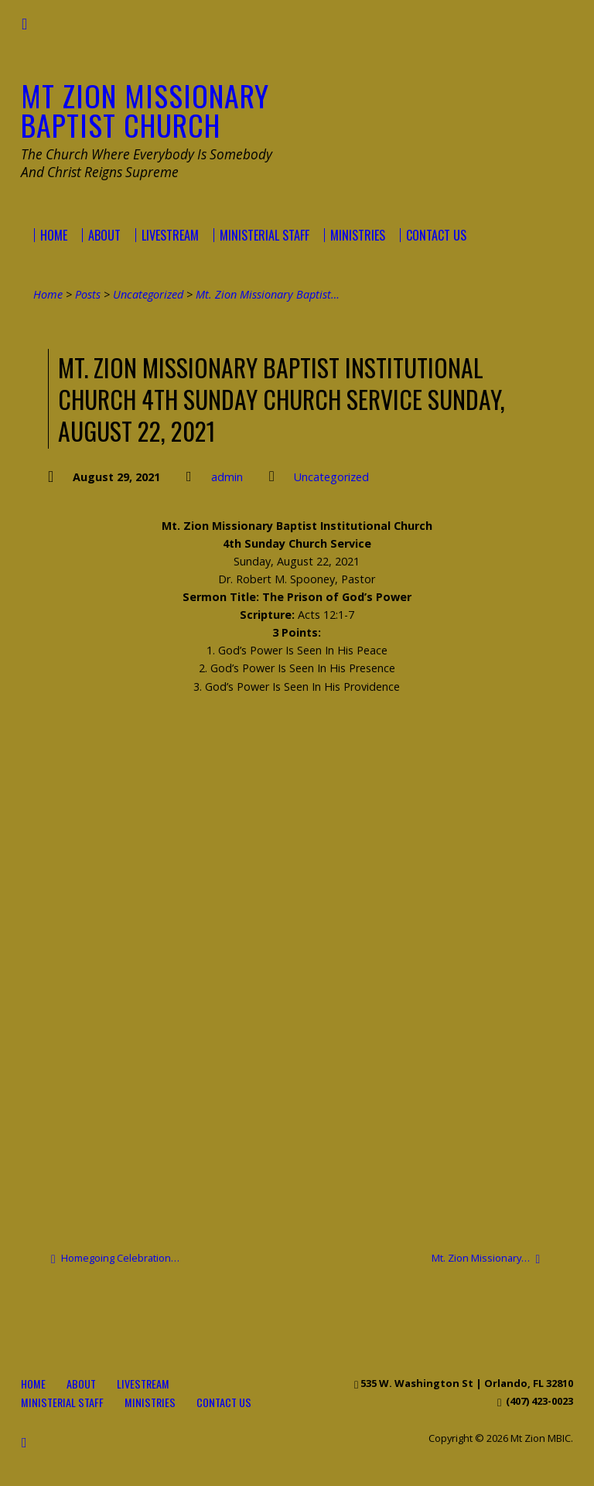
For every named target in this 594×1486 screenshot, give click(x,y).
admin (227, 477)
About (81, 1383)
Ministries (150, 1402)
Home (48, 294)
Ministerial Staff (62, 1402)
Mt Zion (145, 109)
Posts (88, 294)
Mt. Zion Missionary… (486, 1258)
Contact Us (223, 1402)
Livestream (143, 1383)
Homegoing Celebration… (115, 1258)
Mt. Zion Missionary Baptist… (268, 294)
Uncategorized (148, 294)
